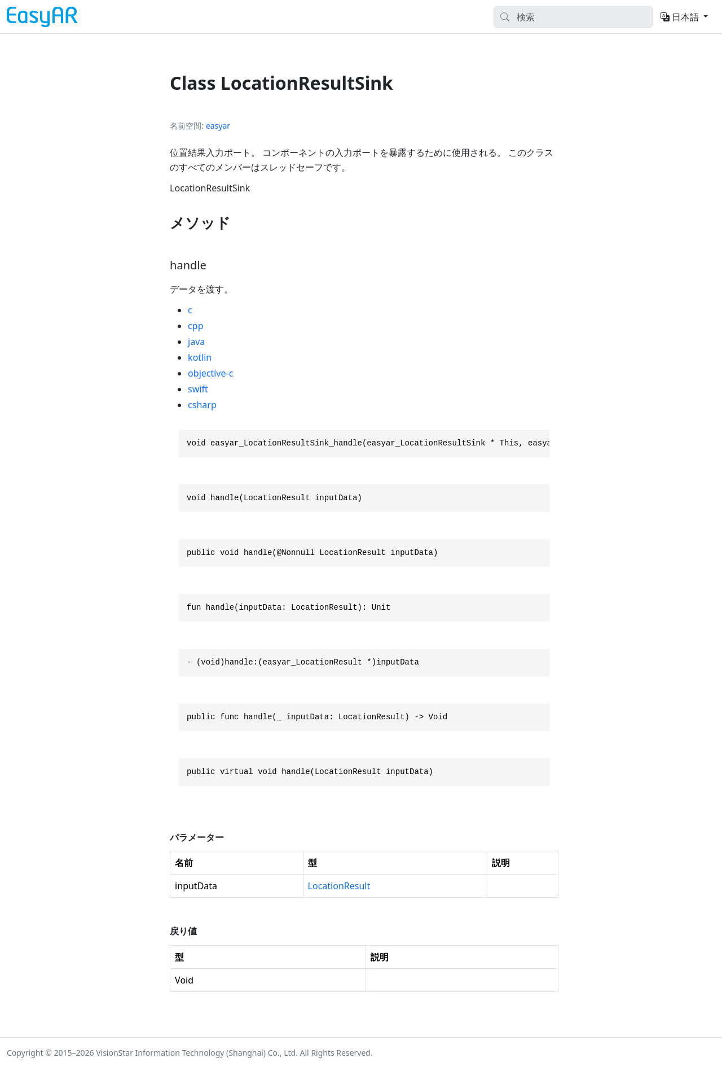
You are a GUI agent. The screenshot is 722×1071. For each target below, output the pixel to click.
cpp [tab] (195, 326)
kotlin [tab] (200, 357)
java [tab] (196, 341)
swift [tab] (198, 389)
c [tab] (190, 310)
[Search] (573, 17)
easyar (218, 125)
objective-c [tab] (210, 373)
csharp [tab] (202, 405)
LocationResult (339, 886)
